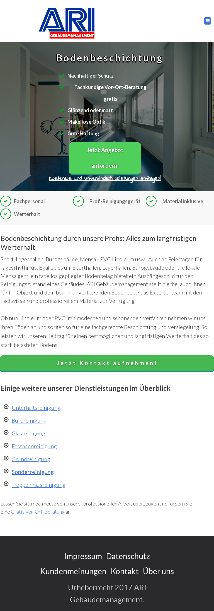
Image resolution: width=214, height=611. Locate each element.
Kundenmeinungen (73, 571)
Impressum (83, 556)
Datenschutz (128, 556)
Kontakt (125, 571)
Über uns (158, 571)
